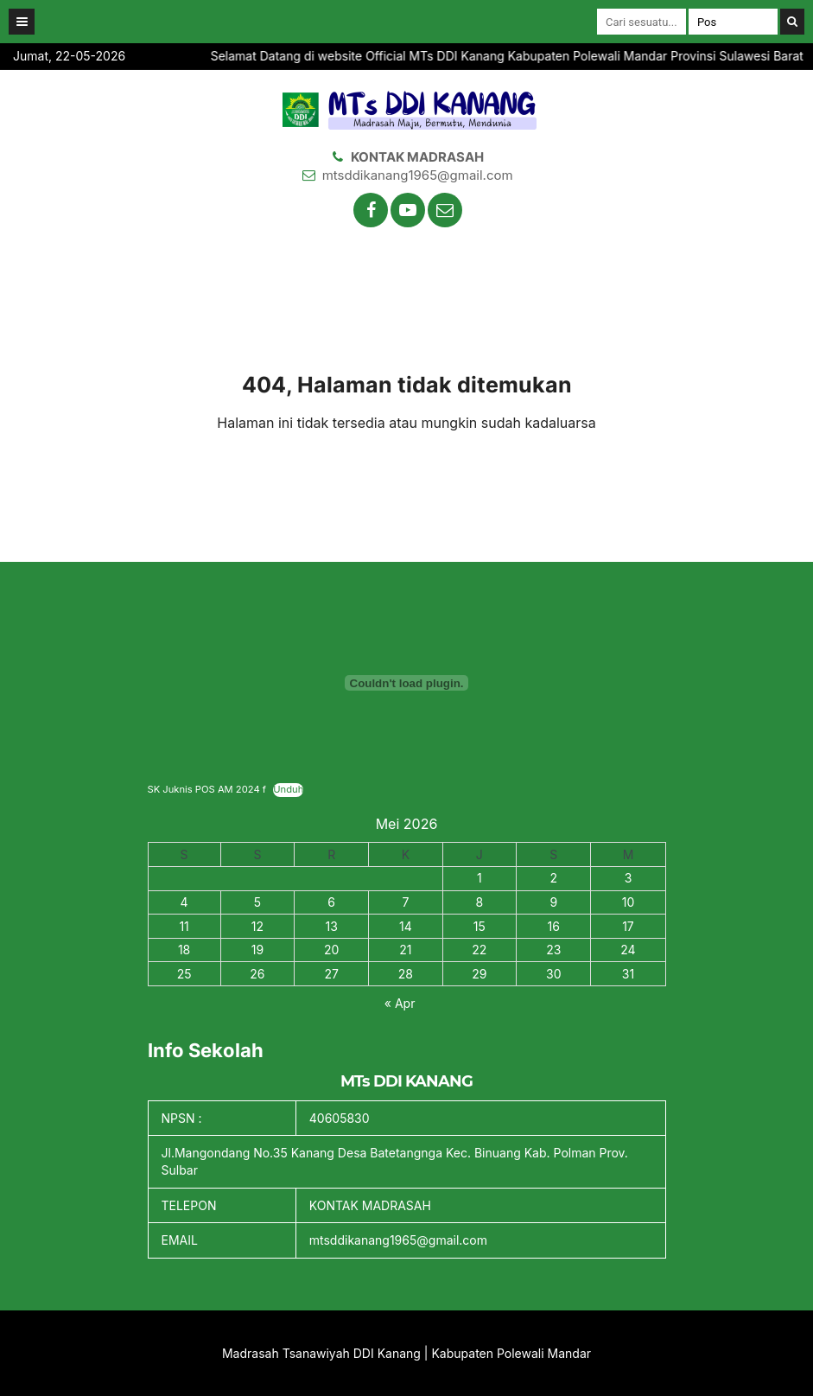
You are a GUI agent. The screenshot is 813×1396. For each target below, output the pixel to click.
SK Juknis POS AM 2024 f (207, 789)
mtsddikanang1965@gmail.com (417, 175)
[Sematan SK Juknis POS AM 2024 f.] (407, 682)
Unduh (288, 789)
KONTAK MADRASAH (417, 157)
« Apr (400, 1003)
